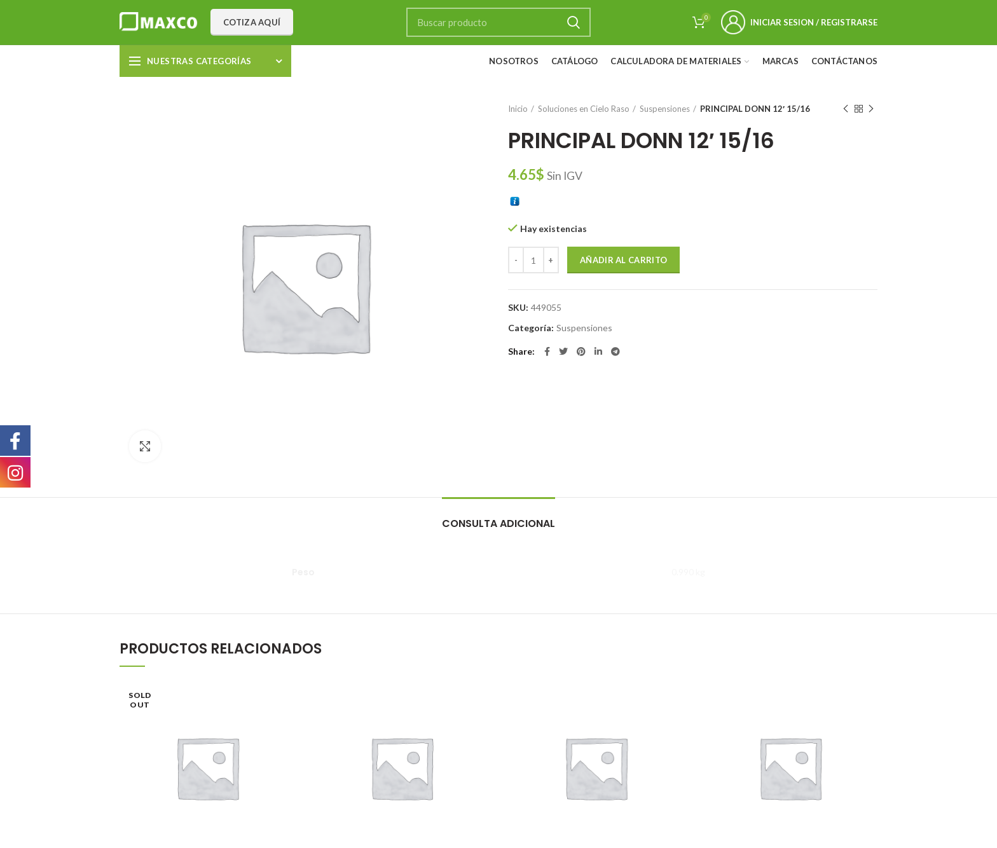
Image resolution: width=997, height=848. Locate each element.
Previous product (845, 109)
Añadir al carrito (623, 260)
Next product (871, 109)
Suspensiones (665, 109)
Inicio (518, 109)
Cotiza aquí (251, 22)
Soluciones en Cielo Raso (583, 109)
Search (573, 22)
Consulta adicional (498, 523)
